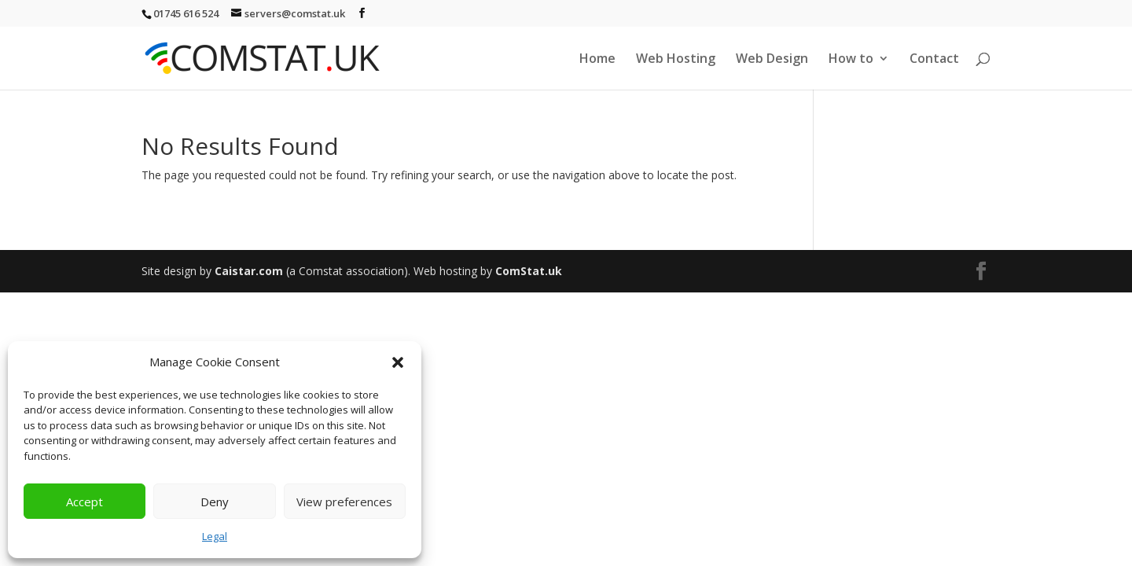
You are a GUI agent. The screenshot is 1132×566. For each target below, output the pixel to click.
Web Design (772, 60)
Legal (214, 536)
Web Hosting (675, 60)
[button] (398, 362)
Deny (214, 501)
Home (597, 60)
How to (851, 60)
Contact (934, 60)
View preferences (344, 501)
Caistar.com (249, 270)
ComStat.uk (528, 270)
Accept (84, 501)
